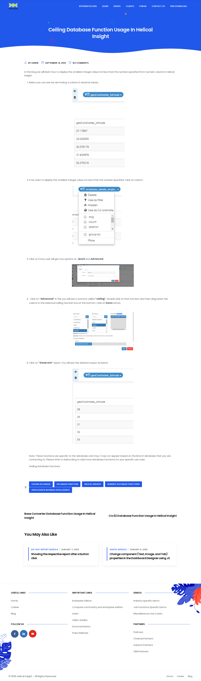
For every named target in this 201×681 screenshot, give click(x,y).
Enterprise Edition (82, 599)
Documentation (81, 625)
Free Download (178, 6)
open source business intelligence (50, 489)
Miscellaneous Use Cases (147, 612)
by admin (33, 63)
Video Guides (79, 618)
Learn (105, 6)
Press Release (80, 631)
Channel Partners (143, 637)
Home (14, 599)
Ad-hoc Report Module (44, 548)
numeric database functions (123, 483)
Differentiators (88, 6)
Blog (13, 612)
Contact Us (158, 6)
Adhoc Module (118, 548)
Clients (130, 6)
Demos (117, 6)
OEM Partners (141, 650)
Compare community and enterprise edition (97, 605)
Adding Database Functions (45, 465)
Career (15, 605)
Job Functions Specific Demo (149, 605)
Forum (142, 6)
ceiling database (40, 483)
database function (67, 483)
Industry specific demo (146, 599)
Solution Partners (143, 643)
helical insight (92, 483)
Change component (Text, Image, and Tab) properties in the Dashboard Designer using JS (140, 555)
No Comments (81, 63)
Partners (138, 630)
